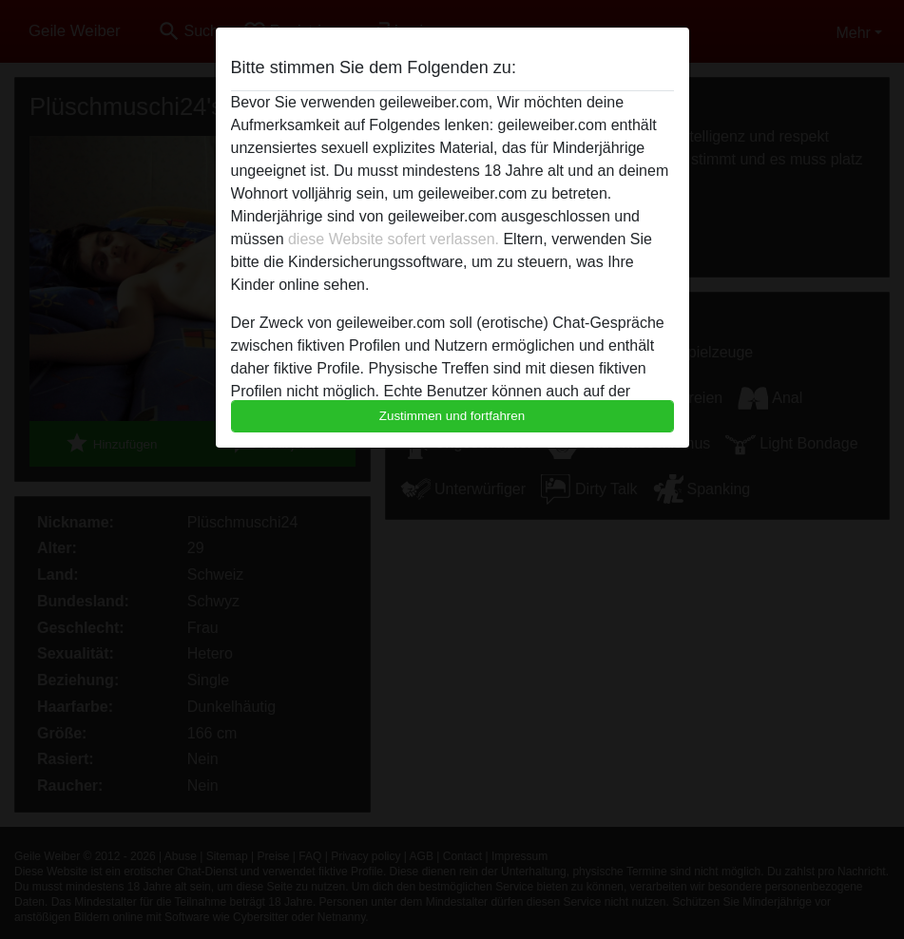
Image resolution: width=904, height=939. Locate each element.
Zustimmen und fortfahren (452, 416)
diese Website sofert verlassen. (393, 239)
